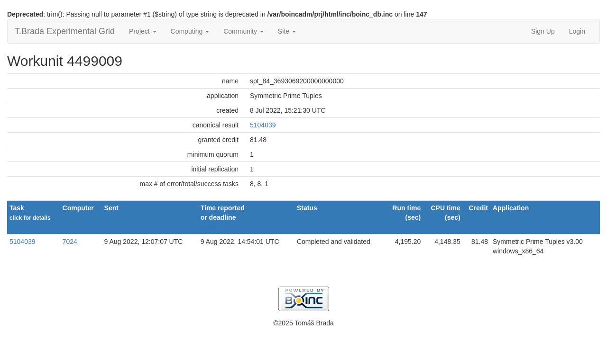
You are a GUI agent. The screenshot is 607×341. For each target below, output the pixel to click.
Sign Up (543, 31)
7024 (70, 241)
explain (210, 227)
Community (243, 31)
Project (142, 31)
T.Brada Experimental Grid (65, 31)
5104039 (263, 125)
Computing (190, 31)
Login (577, 31)
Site (287, 31)
